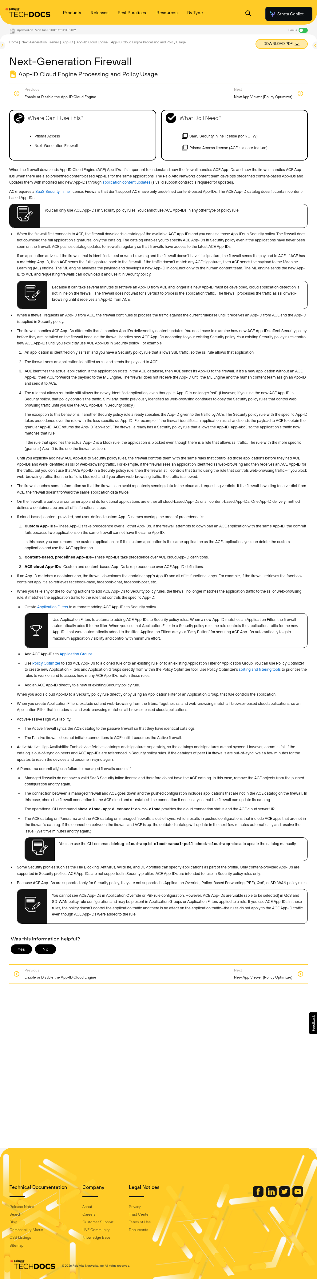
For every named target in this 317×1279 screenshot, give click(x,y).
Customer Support (97, 1222)
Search (15, 1214)
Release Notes (22, 1207)
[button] (313, 1023)
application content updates (126, 182)
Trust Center (139, 1214)
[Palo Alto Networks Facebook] (258, 1195)
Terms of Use (140, 1222)
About (87, 1207)
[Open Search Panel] (248, 14)
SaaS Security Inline (52, 191)
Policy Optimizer (46, 663)
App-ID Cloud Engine (92, 42)
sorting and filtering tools (260, 669)
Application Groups (76, 654)
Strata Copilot (286, 14)
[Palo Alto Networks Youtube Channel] (297, 1195)
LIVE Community (96, 1230)
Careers (89, 1214)
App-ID (67, 42)
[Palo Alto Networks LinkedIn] (272, 1195)
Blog (13, 1222)
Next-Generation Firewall (40, 42)
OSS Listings (20, 1237)
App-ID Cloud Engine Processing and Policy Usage (148, 42)
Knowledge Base (96, 1237)
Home (13, 42)
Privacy (135, 1207)
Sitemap (16, 1245)
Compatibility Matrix (26, 1230)
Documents (138, 1230)
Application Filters (52, 607)
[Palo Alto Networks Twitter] (285, 1195)
